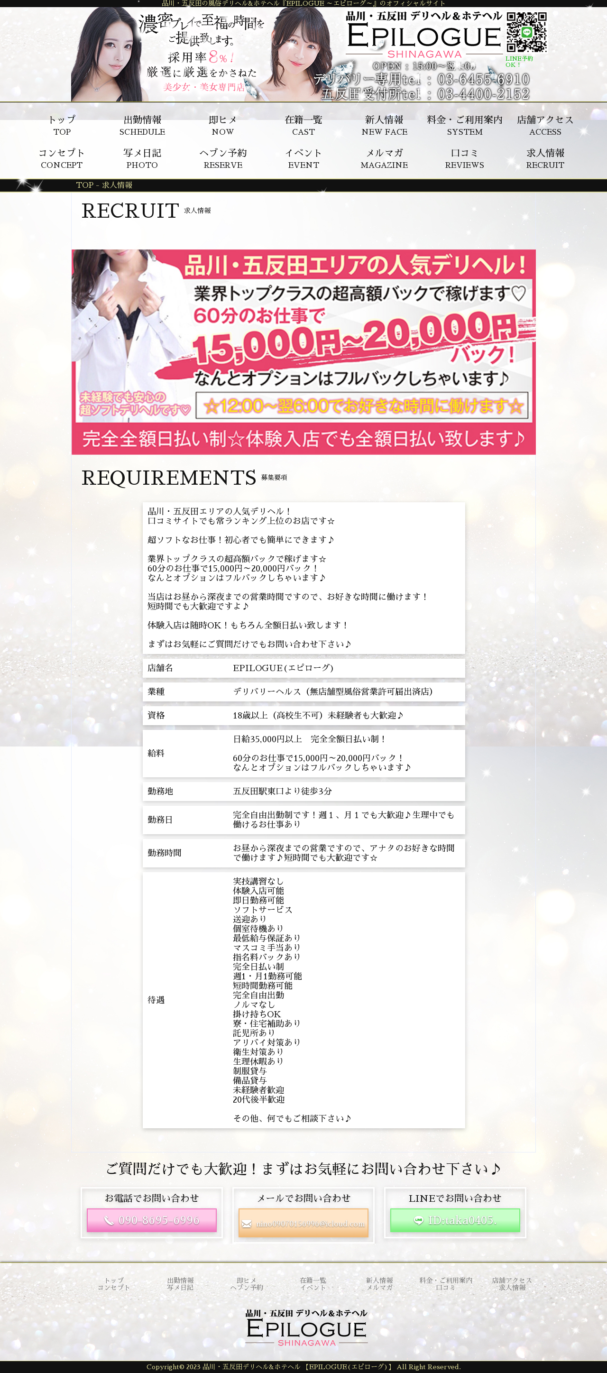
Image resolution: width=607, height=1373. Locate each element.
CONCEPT (61, 158)
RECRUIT (545, 158)
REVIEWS (464, 158)
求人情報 (512, 1287)
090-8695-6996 (159, 1220)
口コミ (446, 1287)
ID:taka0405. (462, 1220)
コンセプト (113, 1287)
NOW (223, 125)
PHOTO (142, 158)
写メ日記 (180, 1287)
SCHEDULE (142, 125)
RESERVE (223, 158)
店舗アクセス (512, 1280)
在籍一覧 (313, 1280)
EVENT (303, 158)
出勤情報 (180, 1280)
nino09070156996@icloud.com (310, 1224)
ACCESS (545, 125)
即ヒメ (247, 1280)
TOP (61, 125)
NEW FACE (384, 125)
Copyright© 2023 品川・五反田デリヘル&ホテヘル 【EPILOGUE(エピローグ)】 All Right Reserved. (304, 1367)
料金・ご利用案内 (445, 1280)
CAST (303, 125)
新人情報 (379, 1280)
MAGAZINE (384, 158)
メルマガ (379, 1287)
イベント (313, 1287)
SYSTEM (465, 125)
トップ (114, 1280)
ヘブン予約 (246, 1287)
